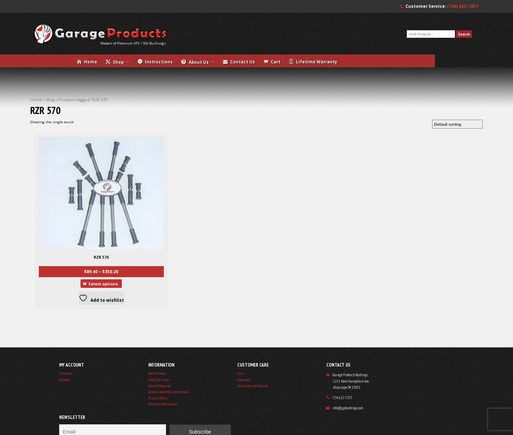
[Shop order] (452, 145)
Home (42, 116)
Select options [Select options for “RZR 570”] (80, 255)
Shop (58, 116)
